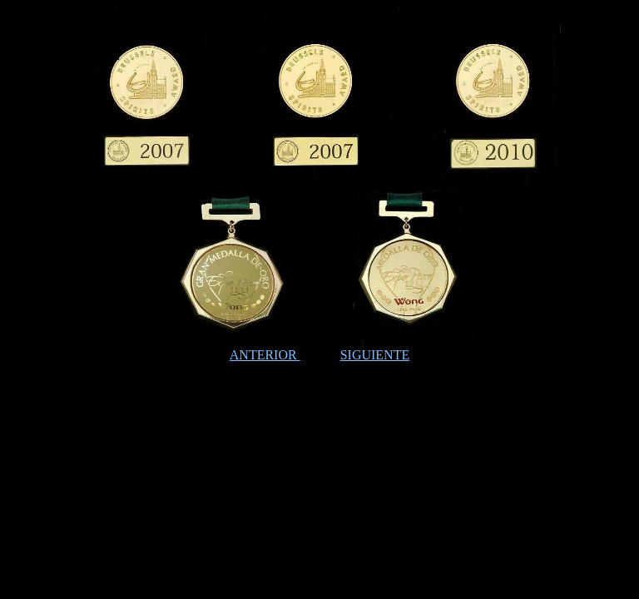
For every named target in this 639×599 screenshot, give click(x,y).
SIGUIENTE (375, 355)
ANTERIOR (265, 355)
